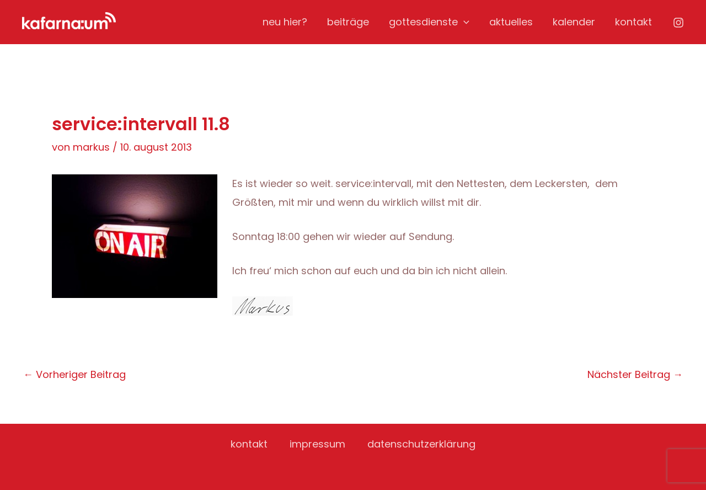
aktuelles (511, 22)
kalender (574, 22)
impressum (317, 444)
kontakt (633, 22)
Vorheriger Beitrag (74, 375)
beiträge (348, 22)
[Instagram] (678, 22)
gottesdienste (429, 22)
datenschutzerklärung (421, 444)
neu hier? (285, 22)
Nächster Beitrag (635, 375)
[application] (463, 22)
